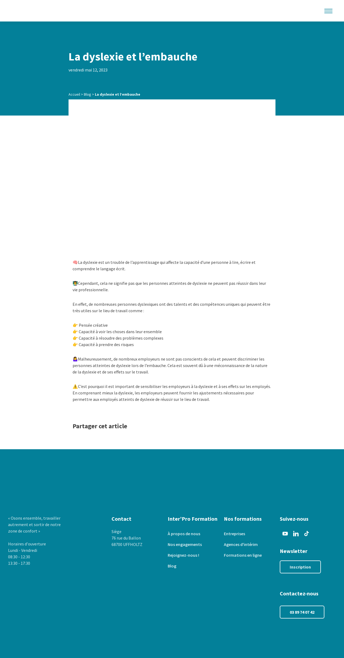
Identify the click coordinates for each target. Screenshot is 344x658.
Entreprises (234, 533)
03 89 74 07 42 (302, 612)
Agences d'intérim (241, 544)
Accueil (74, 94)
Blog (87, 94)
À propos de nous (184, 533)
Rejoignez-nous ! (183, 555)
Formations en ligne (243, 555)
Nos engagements (185, 544)
